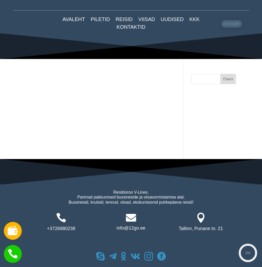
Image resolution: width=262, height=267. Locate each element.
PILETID (100, 19)
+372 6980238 (61, 5)
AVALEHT (73, 19)
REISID (124, 19)
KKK (194, 19)
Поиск (228, 79)
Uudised (172, 19)
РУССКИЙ (231, 34)
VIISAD (146, 19)
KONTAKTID (131, 27)
